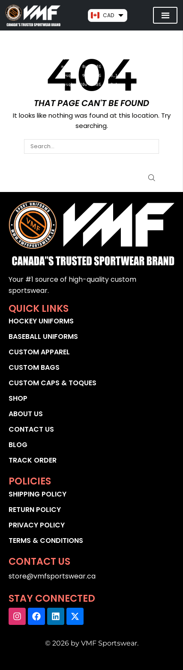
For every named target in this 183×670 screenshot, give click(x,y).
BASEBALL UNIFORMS (43, 336)
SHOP (18, 398)
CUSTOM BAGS (34, 367)
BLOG (18, 445)
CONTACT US (31, 429)
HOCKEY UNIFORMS (41, 321)
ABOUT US (26, 414)
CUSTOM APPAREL (39, 352)
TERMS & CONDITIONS (46, 540)
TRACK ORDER (33, 460)
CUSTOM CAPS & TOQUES (52, 383)
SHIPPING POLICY (37, 494)
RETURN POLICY (35, 510)
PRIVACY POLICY (37, 525)
